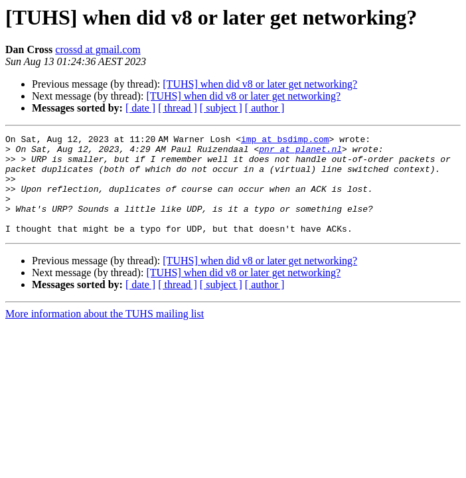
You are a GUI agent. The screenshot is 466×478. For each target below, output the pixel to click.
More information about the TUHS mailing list (104, 333)
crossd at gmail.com (97, 49)
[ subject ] (221, 108)
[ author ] (265, 108)
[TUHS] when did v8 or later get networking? (260, 84)
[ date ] (140, 108)
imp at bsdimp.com (288, 141)
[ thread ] (177, 108)
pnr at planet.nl (300, 153)
